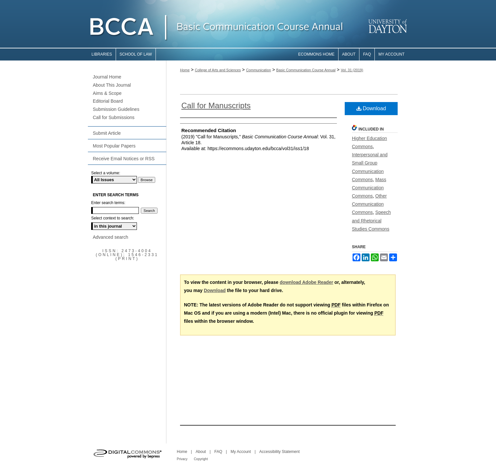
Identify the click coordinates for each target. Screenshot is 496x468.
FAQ (218, 451)
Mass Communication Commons (369, 188)
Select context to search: (112, 218)
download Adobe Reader (306, 282)
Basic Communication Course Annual (306, 70)
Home (185, 70)
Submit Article (107, 133)
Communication (258, 70)
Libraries (101, 54)
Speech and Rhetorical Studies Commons (371, 220)
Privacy (182, 459)
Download (371, 108)
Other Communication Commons (369, 204)
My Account (241, 451)
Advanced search (110, 237)
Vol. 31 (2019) (352, 70)
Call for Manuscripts (216, 105)
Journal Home (107, 76)
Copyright (201, 459)
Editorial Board (108, 101)
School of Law (136, 54)
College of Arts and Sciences (218, 70)
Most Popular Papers (114, 145)
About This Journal (112, 85)
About (201, 451)
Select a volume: (105, 173)
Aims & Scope (107, 93)
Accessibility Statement (279, 451)
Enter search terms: (108, 202)
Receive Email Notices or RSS (124, 158)
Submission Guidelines (116, 109)
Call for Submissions (114, 117)
